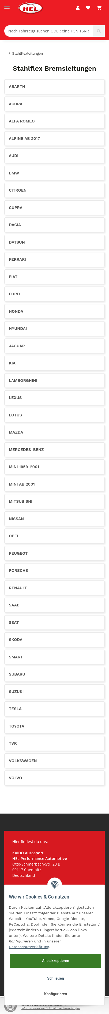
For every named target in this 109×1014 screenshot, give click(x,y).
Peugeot (18, 553)
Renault (18, 588)
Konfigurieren (55, 994)
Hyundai (18, 328)
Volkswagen (23, 760)
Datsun (17, 242)
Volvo (15, 778)
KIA (12, 363)
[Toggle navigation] (7, 6)
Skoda (15, 639)
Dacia (15, 224)
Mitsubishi (20, 501)
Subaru (17, 674)
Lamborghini (23, 380)
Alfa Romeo (22, 121)
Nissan (16, 518)
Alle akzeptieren (55, 961)
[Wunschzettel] (88, 8)
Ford (14, 294)
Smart (16, 657)
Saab (14, 605)
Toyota (16, 726)
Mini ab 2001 (22, 484)
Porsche (18, 570)
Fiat (13, 276)
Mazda (16, 432)
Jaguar (17, 346)
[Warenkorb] (99, 8)
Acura (15, 104)
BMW (14, 173)
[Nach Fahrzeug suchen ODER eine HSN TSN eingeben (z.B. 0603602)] (48, 31)
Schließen (55, 978)
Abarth (17, 86)
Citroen (18, 190)
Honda (16, 311)
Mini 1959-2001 (24, 466)
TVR (13, 743)
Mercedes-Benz (26, 449)
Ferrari (17, 259)
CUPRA (15, 207)
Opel (14, 536)
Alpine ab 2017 (24, 138)
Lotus (15, 415)
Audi (13, 155)
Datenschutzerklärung (29, 947)
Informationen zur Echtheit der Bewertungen (50, 1008)
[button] (78, 8)
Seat (14, 622)
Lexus (15, 397)
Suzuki (16, 691)
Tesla (15, 708)
